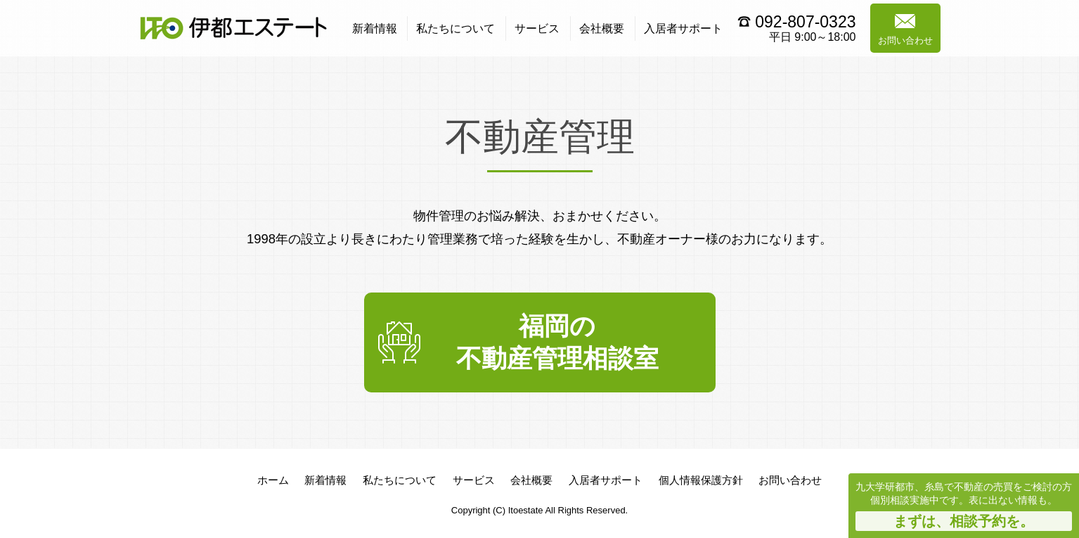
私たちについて (455, 28)
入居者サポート (683, 28)
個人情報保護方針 (701, 480)
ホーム (273, 480)
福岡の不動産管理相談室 (557, 342)
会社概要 (601, 28)
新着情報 (374, 28)
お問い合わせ (905, 30)
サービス (537, 28)
